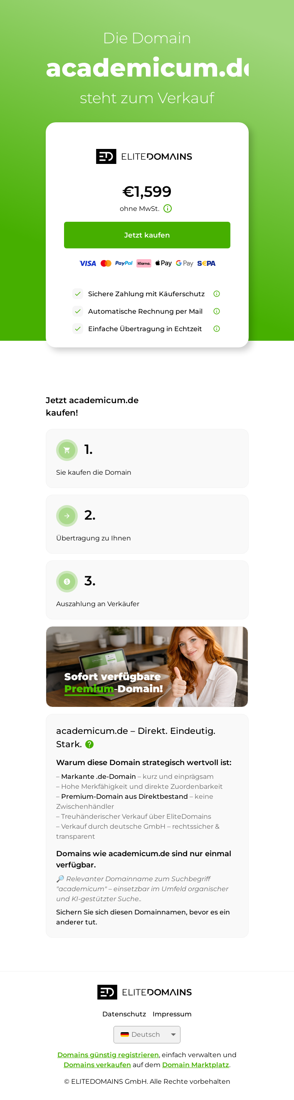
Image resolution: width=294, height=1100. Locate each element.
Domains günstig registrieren (108, 1055)
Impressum (172, 1014)
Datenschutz (124, 1014)
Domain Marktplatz (195, 1065)
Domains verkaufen (97, 1065)
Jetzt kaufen (147, 235)
